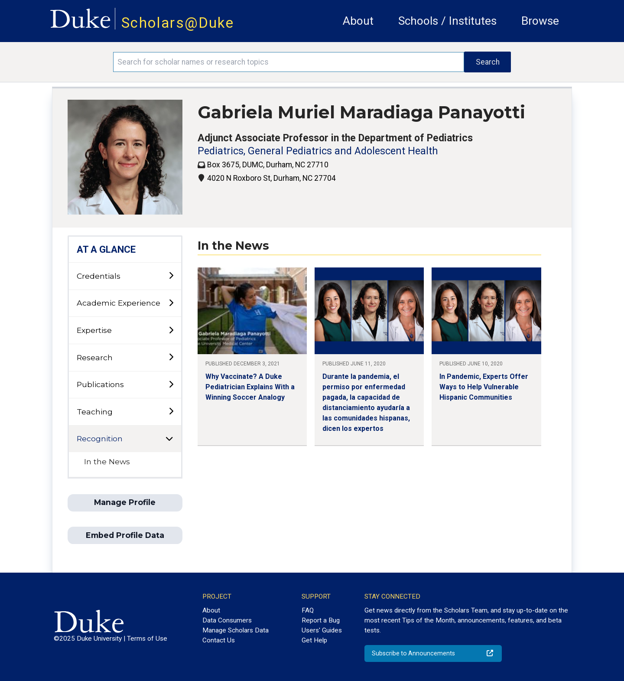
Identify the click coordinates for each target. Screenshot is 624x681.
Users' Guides (322, 630)
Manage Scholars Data (235, 630)
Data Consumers (227, 620)
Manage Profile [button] (125, 502)
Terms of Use (147, 638)
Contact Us (218, 640)
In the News (107, 461)
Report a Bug (321, 620)
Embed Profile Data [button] (125, 535)
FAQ (308, 610)
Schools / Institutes (447, 20)
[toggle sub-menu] (171, 275)
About (358, 20)
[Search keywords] (288, 62)
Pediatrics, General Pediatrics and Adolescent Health (318, 151)
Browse (540, 20)
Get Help (314, 640)
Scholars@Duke (177, 22)
